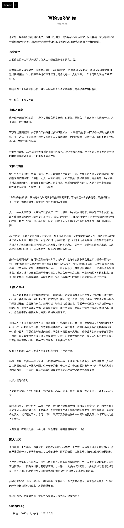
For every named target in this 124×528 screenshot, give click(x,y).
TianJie (7, 5)
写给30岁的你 (62, 18)
